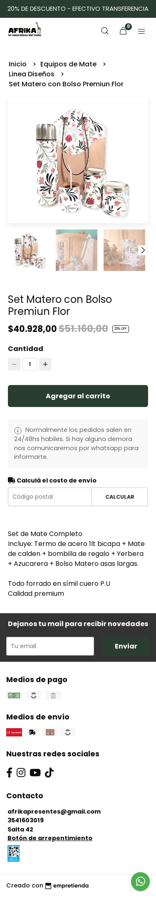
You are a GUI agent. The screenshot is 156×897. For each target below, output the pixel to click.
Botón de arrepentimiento (49, 838)
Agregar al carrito (78, 396)
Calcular (119, 496)
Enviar (126, 646)
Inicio (18, 64)
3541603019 (25, 820)
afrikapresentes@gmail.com (54, 811)
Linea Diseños (32, 74)
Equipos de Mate (69, 64)
